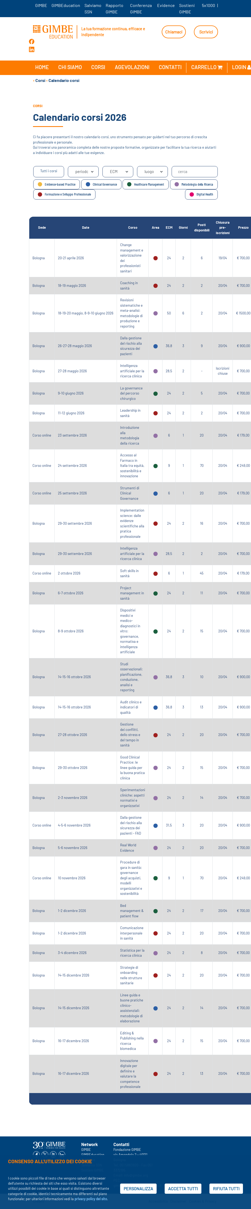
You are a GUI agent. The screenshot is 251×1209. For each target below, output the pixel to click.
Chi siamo (70, 67)
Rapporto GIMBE (114, 8)
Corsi (98, 67)
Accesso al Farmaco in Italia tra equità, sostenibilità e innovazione (132, 465)
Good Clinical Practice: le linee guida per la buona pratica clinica (132, 767)
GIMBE (41, 5)
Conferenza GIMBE (141, 8)
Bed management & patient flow (132, 910)
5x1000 (208, 5)
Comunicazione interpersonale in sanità (131, 933)
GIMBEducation (65, 5)
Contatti (170, 67)
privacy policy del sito (91, 1199)
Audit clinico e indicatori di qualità (131, 707)
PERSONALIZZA (138, 1188)
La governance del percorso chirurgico (131, 393)
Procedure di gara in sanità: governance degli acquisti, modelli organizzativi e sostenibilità (131, 878)
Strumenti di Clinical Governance (129, 493)
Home (42, 67)
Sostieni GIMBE (187, 8)
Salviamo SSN (92, 8)
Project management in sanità (132, 593)
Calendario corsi (64, 80)
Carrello (206, 67)
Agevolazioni (132, 67)
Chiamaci (173, 31)
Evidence (166, 5)
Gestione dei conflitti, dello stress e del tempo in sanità (130, 734)
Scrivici (206, 31)
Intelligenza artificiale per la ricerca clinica (132, 370)
